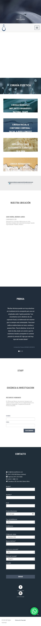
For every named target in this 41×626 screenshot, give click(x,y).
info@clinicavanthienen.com (16, 488)
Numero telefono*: (13, 539)
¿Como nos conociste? (14, 545)
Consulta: (12, 555)
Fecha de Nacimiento (14, 517)
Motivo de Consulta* (14, 550)
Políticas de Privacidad (20, 620)
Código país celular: (13, 534)
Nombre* (11, 499)
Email (11, 511)
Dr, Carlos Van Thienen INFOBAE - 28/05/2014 (24, 347)
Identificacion (12, 528)
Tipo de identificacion (14, 523)
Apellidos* (12, 505)
